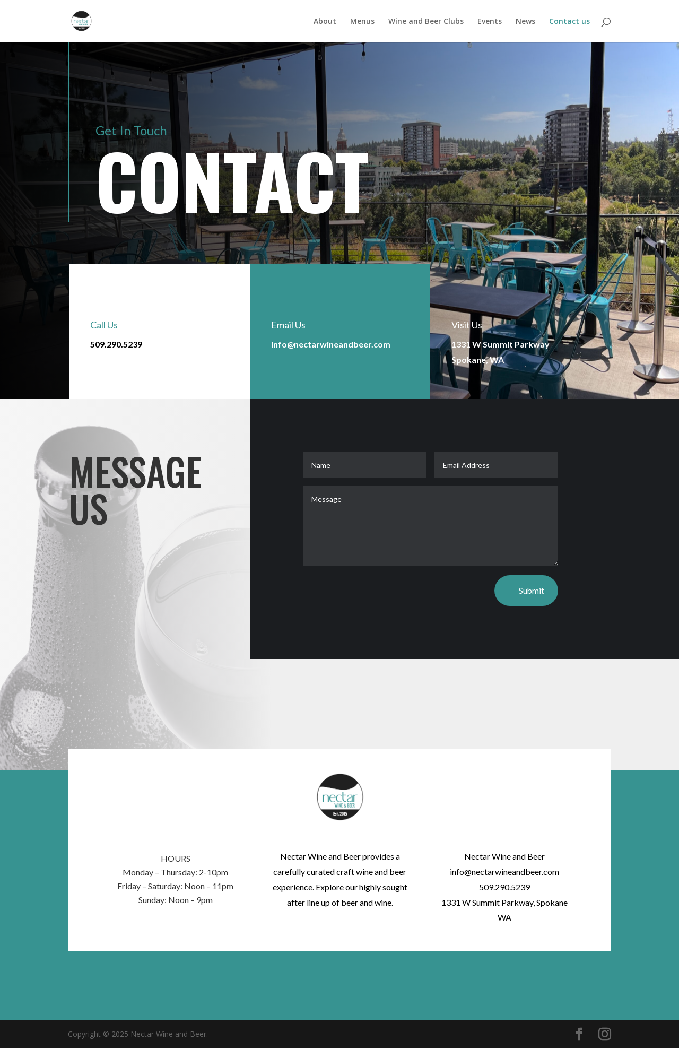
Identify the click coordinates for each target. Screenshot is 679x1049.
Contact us (569, 22)
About (325, 22)
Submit (531, 591)
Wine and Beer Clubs (426, 22)
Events (489, 22)
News (525, 22)
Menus (362, 22)
